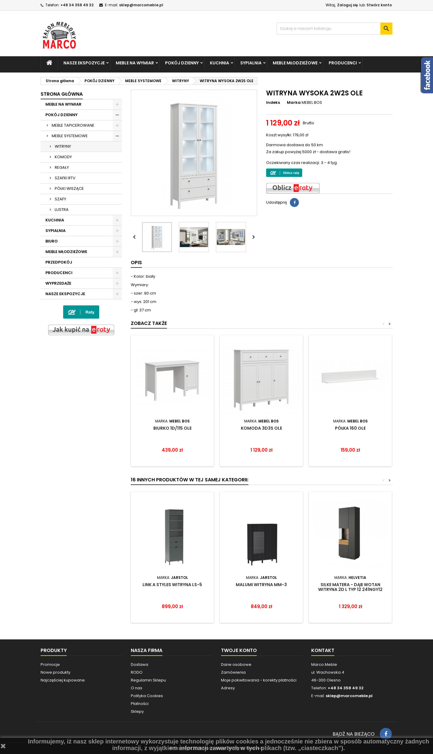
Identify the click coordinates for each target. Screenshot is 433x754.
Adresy (228, 688)
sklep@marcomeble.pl (141, 5)
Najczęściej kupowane (63, 680)
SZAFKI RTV (65, 178)
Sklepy (137, 711)
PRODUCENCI (343, 63)
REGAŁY (62, 167)
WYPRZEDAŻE (58, 283)
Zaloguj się (347, 5)
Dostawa (139, 664)
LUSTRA (62, 209)
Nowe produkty (55, 672)
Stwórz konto (379, 5)
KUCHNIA (219, 63)
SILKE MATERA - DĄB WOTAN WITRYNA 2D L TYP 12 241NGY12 (350, 587)
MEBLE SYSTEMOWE (70, 136)
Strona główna (62, 94)
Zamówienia (233, 672)
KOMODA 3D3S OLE (261, 428)
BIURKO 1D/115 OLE (172, 428)
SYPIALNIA (251, 63)
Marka (294, 102)
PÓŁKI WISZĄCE (69, 188)
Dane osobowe (236, 664)
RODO (137, 672)
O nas (136, 688)
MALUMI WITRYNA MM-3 (261, 585)
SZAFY (60, 199)
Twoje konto (239, 650)
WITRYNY (63, 146)
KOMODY (63, 157)
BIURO (51, 241)
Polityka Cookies (147, 696)
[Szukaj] (334, 29)
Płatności (140, 703)
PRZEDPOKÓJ (58, 262)
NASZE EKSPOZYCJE (84, 63)
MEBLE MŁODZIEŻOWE (295, 63)
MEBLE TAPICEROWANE (73, 125)
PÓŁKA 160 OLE (350, 428)
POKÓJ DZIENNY (182, 63)
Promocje (50, 664)
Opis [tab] (136, 262)
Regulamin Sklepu (148, 680)
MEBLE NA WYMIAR (135, 63)
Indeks (273, 102)
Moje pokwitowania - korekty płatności (258, 680)
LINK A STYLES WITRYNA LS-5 (172, 585)
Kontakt (322, 650)
